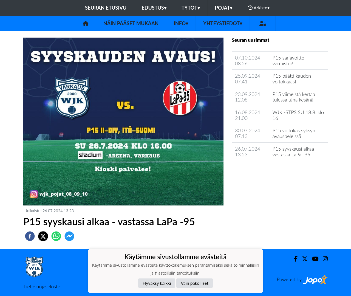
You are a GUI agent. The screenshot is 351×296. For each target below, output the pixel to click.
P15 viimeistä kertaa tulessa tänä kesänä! (294, 97)
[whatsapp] (56, 236)
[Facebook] (294, 259)
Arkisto (259, 7)
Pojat (224, 8)
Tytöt (191, 8)
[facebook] (30, 236)
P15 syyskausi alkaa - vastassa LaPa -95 (295, 151)
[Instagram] (323, 259)
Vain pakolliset (194, 283)
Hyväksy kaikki (157, 283)
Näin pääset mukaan (131, 23)
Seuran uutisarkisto (255, 170)
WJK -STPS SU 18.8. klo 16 (298, 115)
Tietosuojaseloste (41, 286)
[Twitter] (303, 259)
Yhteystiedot (222, 23)
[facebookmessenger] (69, 236)
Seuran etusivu (106, 8)
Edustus (153, 8)
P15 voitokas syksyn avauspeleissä (294, 133)
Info (181, 23)
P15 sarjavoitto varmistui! (288, 60)
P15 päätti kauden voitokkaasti (292, 78)
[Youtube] (313, 259)
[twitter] (43, 236)
